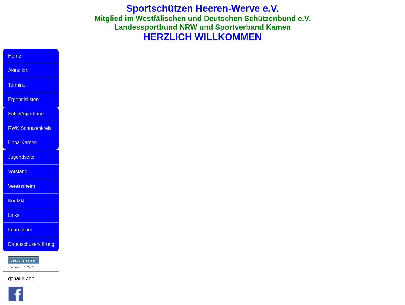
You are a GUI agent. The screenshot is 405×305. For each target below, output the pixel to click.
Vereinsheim (21, 186)
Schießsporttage (26, 113)
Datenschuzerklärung (31, 244)
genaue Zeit (21, 278)
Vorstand (17, 171)
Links (13, 215)
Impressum (20, 229)
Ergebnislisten (23, 99)
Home (14, 55)
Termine (16, 85)
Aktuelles (18, 70)
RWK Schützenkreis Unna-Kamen (29, 135)
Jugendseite (21, 157)
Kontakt (16, 200)
